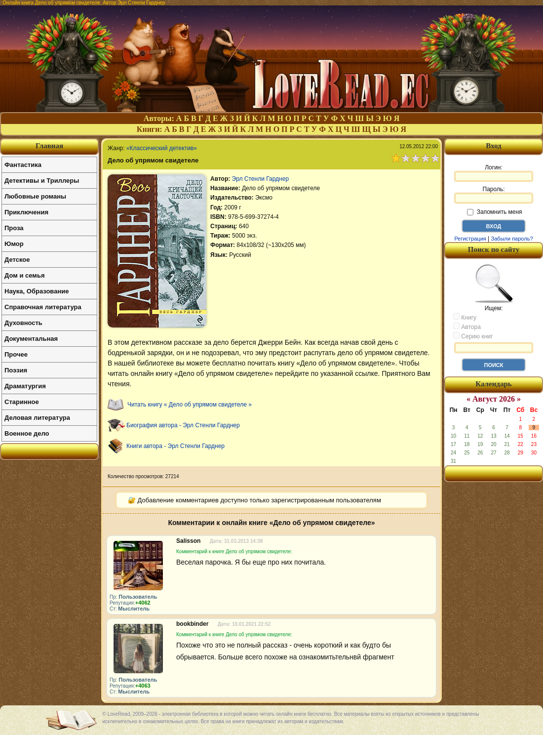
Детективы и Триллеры (41, 180)
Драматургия (25, 386)
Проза (14, 228)
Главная (49, 146)
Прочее (16, 354)
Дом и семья (24, 275)
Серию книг (473, 336)
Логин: (493, 173)
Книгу (464, 317)
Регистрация (470, 239)
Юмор (14, 243)
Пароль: (493, 195)
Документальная (31, 338)
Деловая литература (37, 417)
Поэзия (15, 370)
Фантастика (22, 164)
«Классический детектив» (161, 148)
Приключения (26, 212)
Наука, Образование (36, 291)
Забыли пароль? (512, 239)
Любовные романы (35, 196)
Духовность (23, 323)
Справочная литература (42, 307)
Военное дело (26, 433)
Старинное (21, 402)
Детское (17, 259)
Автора (467, 326)
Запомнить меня (494, 211)
